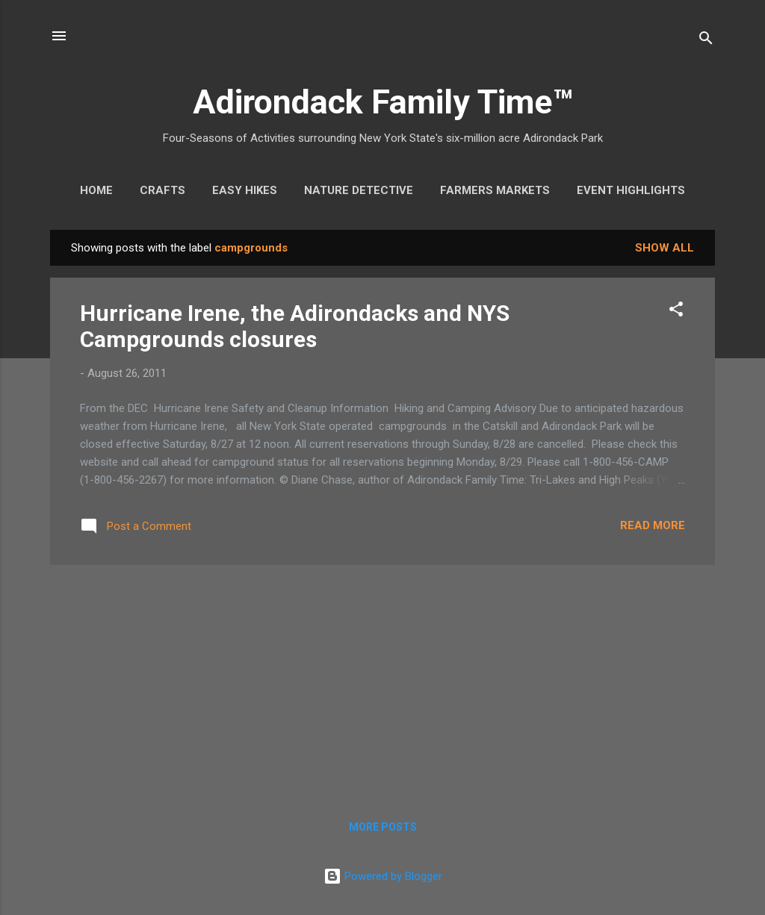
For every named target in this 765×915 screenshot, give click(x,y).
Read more (652, 525)
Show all (664, 247)
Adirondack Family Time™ (383, 102)
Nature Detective (358, 190)
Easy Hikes (244, 190)
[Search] (706, 40)
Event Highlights (631, 190)
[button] (676, 311)
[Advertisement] (382, 681)
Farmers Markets (495, 190)
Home (96, 190)
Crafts (162, 190)
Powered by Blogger (382, 876)
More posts (383, 827)
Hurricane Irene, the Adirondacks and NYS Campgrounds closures (295, 326)
